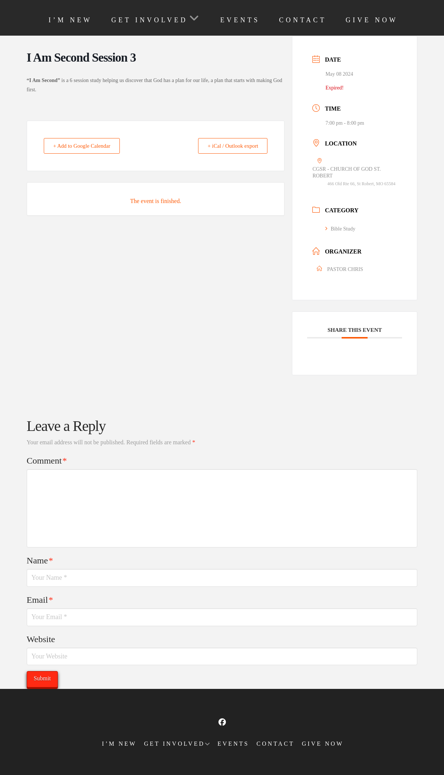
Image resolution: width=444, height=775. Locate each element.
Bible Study (340, 229)
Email (40, 600)
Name (40, 560)
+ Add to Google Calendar (84, 146)
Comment (47, 460)
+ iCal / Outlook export (231, 146)
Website (41, 639)
